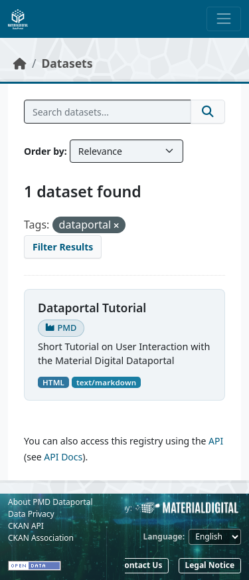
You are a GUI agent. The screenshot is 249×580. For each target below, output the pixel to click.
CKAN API (26, 526)
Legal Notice (209, 565)
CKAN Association (41, 537)
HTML (53, 382)
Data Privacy (31, 514)
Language (163, 536)
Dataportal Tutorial (92, 308)
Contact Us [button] (140, 565)
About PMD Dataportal (50, 502)
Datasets (67, 63)
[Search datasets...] (107, 112)
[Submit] (208, 112)
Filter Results (63, 247)
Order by (44, 151)
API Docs (63, 456)
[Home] (20, 63)
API (215, 441)
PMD (60, 328)
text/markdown (106, 382)
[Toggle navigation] (224, 19)
